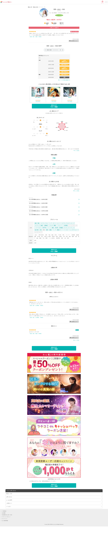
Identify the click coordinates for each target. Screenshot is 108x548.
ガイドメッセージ (56, 241)
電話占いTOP (30, 25)
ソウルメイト (60, 243)
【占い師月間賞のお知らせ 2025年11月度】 (38, 232)
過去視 (56, 245)
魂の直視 (36, 248)
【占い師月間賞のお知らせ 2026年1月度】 (38, 225)
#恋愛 (36, 54)
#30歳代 (39, 54)
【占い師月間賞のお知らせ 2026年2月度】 (38, 221)
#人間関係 (37, 323)
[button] (61, 41)
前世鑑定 (61, 245)
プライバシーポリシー (6, 534)
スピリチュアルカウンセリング (68, 241)
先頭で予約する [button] (64, 82)
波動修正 (46, 243)
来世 (41, 248)
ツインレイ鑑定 (51, 245)
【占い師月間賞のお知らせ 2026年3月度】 (38, 217)
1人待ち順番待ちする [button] (64, 79)
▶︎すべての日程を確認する (64, 98)
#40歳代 (41, 335)
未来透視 (66, 243)
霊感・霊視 (37, 241)
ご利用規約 (4, 529)
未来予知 (44, 245)
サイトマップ (4, 536)
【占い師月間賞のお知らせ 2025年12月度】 (38, 229)
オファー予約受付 (59, 33)
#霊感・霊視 (32, 54)
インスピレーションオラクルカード (71, 248)
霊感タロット (60, 248)
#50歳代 (41, 323)
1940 (54, 41)
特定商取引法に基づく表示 (7, 533)
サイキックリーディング (69, 245)
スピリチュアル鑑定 (39, 243)
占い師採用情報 (5, 538)
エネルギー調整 (52, 243)
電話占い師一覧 (35, 25)
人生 (54, 182)
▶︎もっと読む (76, 209)
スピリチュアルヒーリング (46, 241)
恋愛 (54, 191)
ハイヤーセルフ (38, 245)
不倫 (54, 176)
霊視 (47, 248)
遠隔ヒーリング (52, 248)
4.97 (47, 41)
